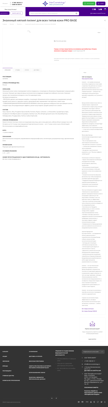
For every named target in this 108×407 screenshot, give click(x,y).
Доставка (36, 70)
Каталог (5, 351)
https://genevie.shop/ (87, 78)
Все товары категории (88, 308)
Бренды (5, 366)
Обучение (6, 361)
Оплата (27, 70)
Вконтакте (52, 398)
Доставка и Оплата (35, 356)
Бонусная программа (36, 361)
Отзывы (17, 70)
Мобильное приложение (11, 380)
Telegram (56, 398)
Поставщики (7, 370)
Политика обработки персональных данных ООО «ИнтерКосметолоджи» (93, 392)
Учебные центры (8, 375)
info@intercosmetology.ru (92, 364)
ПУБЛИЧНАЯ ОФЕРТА (91, 387)
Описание (7, 70)
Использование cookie (37, 372)
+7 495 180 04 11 (17, 2)
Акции (5, 356)
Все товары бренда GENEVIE (89, 311)
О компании (33, 351)
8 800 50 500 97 (17, 4)
